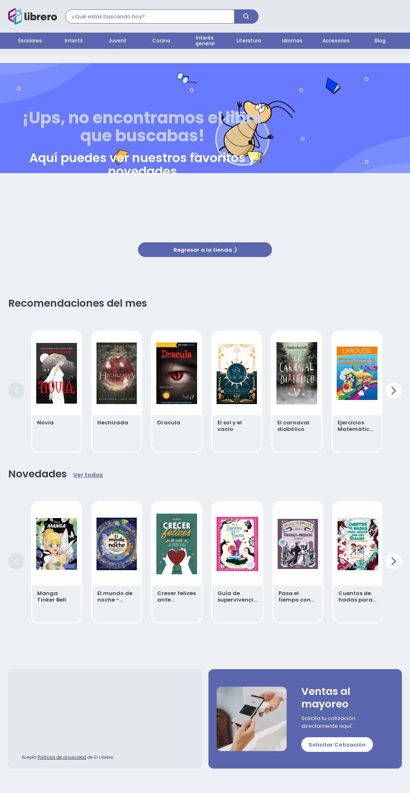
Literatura (249, 41)
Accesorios (336, 41)
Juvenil (117, 41)
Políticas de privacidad (61, 758)
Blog (380, 41)
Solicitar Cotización (337, 745)
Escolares (30, 41)
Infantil (74, 41)
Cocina (161, 41)
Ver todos (88, 475)
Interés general (205, 41)
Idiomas (292, 41)
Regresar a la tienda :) (205, 250)
